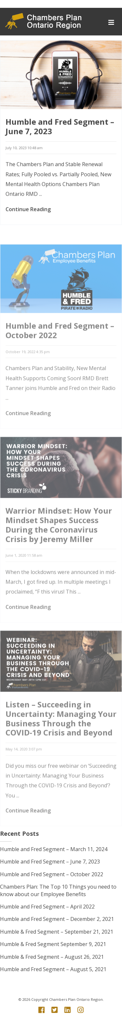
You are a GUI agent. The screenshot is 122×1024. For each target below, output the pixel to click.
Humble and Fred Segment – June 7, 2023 (60, 129)
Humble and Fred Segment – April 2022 (47, 906)
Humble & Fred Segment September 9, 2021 (53, 944)
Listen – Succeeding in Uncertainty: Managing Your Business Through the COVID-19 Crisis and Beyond (61, 737)
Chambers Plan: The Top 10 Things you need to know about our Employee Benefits (58, 890)
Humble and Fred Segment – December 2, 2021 (57, 919)
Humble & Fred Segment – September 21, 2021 (56, 931)
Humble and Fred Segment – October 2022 (60, 349)
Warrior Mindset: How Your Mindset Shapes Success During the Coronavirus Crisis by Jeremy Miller (59, 543)
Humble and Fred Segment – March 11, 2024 (53, 849)
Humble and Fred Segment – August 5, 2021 (53, 969)
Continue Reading (28, 212)
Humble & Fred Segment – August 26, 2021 (52, 956)
